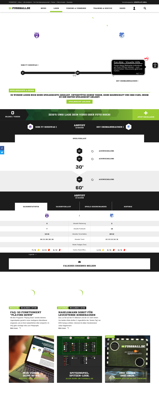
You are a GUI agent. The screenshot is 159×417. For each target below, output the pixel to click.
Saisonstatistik (31, 206)
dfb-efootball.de (27, 2)
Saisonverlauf (63, 206)
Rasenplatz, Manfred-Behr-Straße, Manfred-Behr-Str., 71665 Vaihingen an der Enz (79, 26)
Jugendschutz (48, 411)
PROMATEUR (12, 2)
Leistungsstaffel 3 (79, 18)
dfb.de (20, 2)
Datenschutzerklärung (23, 411)
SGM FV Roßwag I (37, 45)
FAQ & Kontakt (61, 2)
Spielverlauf (79, 138)
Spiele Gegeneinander (96, 206)
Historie (128, 206)
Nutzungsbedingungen (36, 411)
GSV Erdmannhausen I (122, 45)
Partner (53, 2)
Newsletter (70, 2)
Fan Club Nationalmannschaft (42, 2)
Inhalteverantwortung (60, 411)
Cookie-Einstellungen (73, 411)
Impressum (12, 411)
